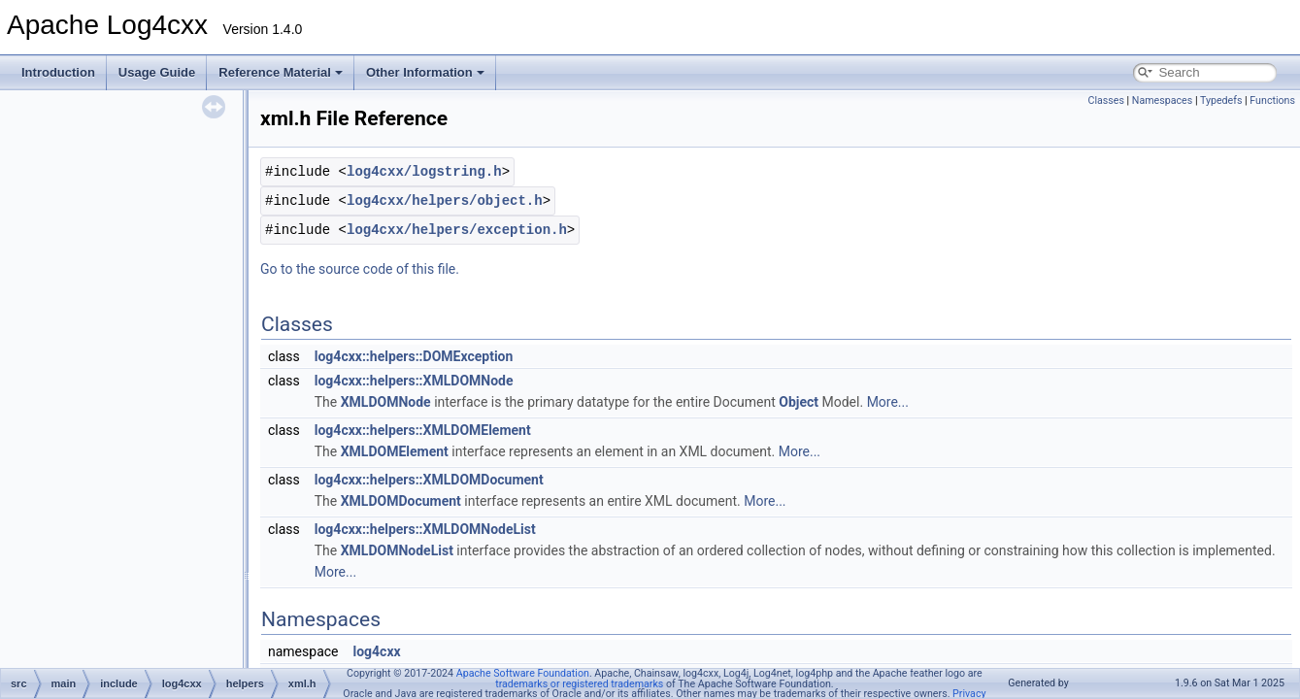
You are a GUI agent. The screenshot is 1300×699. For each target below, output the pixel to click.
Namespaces (1162, 100)
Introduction (58, 72)
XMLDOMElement (395, 451)
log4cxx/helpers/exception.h (457, 229)
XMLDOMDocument (401, 501)
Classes (1105, 100)
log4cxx (376, 651)
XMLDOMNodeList (397, 550)
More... (888, 402)
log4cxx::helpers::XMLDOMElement (423, 430)
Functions (1272, 100)
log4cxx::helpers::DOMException (414, 356)
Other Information (425, 72)
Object (798, 402)
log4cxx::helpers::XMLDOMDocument (429, 479)
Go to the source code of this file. (359, 269)
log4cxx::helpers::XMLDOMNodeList (425, 529)
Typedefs (1221, 100)
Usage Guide (156, 72)
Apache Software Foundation (522, 673)
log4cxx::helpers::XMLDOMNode (414, 380)
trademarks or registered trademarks (579, 684)
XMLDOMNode (386, 402)
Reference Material (280, 72)
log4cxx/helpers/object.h (445, 200)
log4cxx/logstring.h (424, 171)
